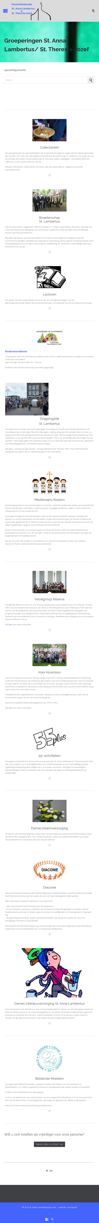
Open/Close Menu (5, 10)
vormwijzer (72, 1207)
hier (10, 624)
